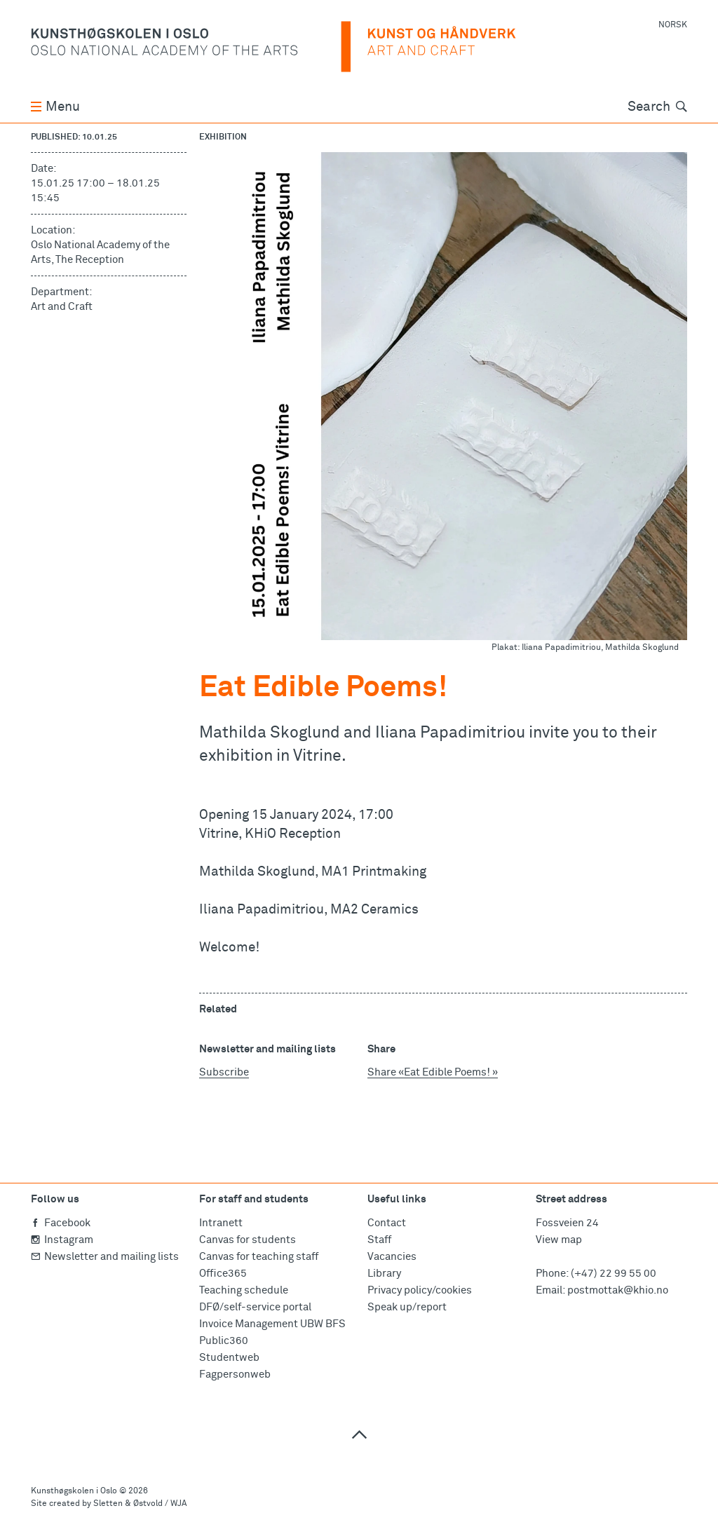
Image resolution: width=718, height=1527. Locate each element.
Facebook (60, 1223)
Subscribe (224, 1072)
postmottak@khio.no (617, 1290)
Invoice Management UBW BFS (272, 1324)
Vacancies (391, 1256)
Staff (379, 1240)
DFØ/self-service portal (255, 1307)
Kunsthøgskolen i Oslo (74, 1491)
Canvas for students (247, 1240)
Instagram (62, 1240)
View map (559, 1240)
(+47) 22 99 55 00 (613, 1273)
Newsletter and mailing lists (105, 1256)
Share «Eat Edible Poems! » (432, 1072)
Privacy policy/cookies (419, 1290)
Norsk (672, 25)
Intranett (221, 1223)
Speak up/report (407, 1307)
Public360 (223, 1341)
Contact (386, 1223)
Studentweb (229, 1357)
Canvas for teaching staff (258, 1256)
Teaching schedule (243, 1290)
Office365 (223, 1273)
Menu (55, 107)
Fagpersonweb (235, 1374)
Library (384, 1273)
